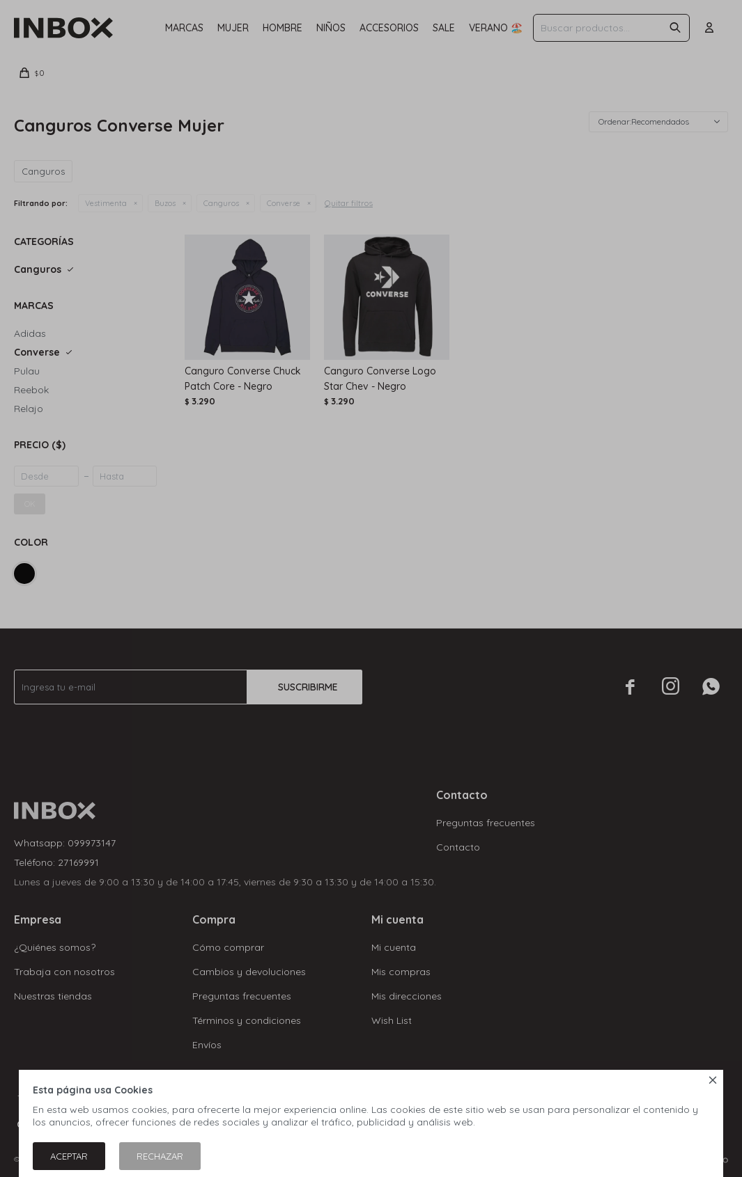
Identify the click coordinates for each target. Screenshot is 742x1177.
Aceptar (69, 1156)
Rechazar (160, 1156)
